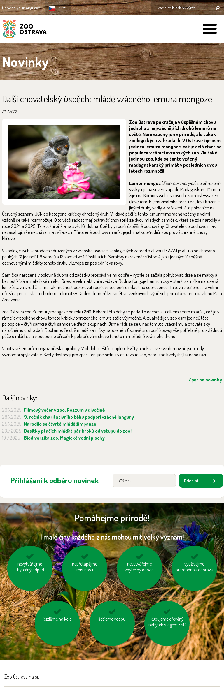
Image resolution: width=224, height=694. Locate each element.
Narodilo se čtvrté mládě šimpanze (60, 424)
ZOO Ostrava (25, 30)
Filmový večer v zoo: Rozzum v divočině (64, 410)
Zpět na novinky (205, 379)
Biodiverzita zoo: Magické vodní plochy (64, 438)
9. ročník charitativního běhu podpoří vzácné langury (79, 417)
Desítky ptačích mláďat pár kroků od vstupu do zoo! (78, 431)
